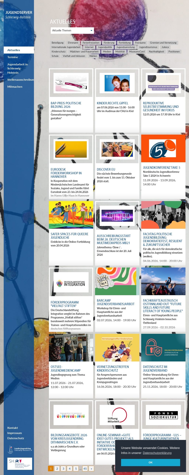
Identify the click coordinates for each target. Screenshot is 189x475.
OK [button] (151, 462)
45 (85, 468)
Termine (12, 57)
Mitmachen (14, 86)
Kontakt (12, 427)
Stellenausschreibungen (20, 79)
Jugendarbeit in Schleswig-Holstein (17, 68)
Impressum (14, 433)
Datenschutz (15, 438)
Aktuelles (13, 50)
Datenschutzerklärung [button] (157, 453)
